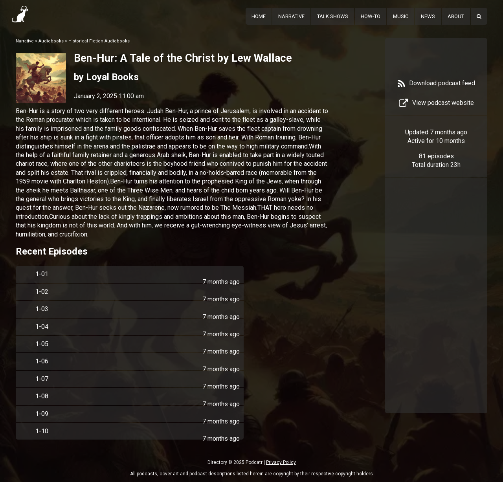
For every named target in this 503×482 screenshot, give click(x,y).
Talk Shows (332, 16)
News (428, 16)
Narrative (291, 16)
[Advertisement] (436, 307)
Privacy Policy (281, 462)
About (456, 16)
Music (400, 16)
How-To (370, 16)
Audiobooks (51, 41)
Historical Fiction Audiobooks (99, 41)
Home (259, 16)
